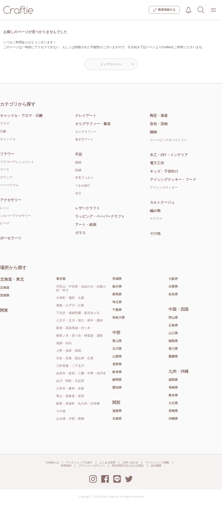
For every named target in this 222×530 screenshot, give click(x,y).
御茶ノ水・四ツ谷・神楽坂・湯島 (79, 335)
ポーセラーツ (10, 238)
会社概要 (156, 465)
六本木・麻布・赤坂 (70, 388)
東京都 (60, 278)
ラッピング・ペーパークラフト (100, 216)
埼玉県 (117, 302)
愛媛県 (173, 356)
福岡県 (173, 379)
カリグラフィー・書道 (93, 124)
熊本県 (173, 395)
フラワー (7, 154)
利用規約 (66, 465)
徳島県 (173, 341)
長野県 (117, 364)
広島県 (173, 325)
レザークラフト (87, 208)
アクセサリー (10, 200)
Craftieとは (52, 462)
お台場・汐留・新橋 (70, 418)
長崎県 (173, 387)
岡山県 (173, 317)
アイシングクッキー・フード (173, 179)
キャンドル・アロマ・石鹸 (21, 115)
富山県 (117, 341)
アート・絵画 (85, 224)
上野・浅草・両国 (68, 350)
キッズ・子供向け (164, 171)
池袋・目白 (64, 343)
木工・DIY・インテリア (169, 155)
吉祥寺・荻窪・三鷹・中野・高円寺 (81, 373)
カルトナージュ (162, 202)
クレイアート (85, 115)
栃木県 (117, 286)
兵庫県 (173, 286)
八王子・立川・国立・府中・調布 (79, 320)
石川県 (117, 348)
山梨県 (117, 356)
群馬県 (117, 294)
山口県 (173, 333)
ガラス (80, 233)
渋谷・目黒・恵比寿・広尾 (74, 358)
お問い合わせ (130, 462)
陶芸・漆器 (159, 115)
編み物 (155, 210)
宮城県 (4, 295)
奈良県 (173, 294)
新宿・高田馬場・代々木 (73, 328)
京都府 (117, 418)
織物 (153, 132)
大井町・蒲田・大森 (70, 298)
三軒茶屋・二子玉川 (70, 365)
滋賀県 (117, 411)
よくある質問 (107, 462)
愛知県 (117, 387)
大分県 (173, 403)
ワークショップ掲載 (157, 462)
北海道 (4, 287)
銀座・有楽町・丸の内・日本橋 (78, 403)
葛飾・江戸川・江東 (70, 305)
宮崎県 (173, 411)
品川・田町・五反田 (70, 381)
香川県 (173, 348)
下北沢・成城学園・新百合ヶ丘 (78, 313)
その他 (155, 233)
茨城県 (117, 278)
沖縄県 (173, 418)
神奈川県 (118, 317)
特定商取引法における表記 (128, 465)
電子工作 (157, 163)
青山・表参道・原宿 (70, 396)
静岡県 (117, 379)
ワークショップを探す (79, 462)
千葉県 (117, 310)
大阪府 (173, 278)
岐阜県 (117, 372)
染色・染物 (159, 124)
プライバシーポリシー (91, 465)
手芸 (78, 154)
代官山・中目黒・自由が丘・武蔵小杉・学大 (81, 288)
